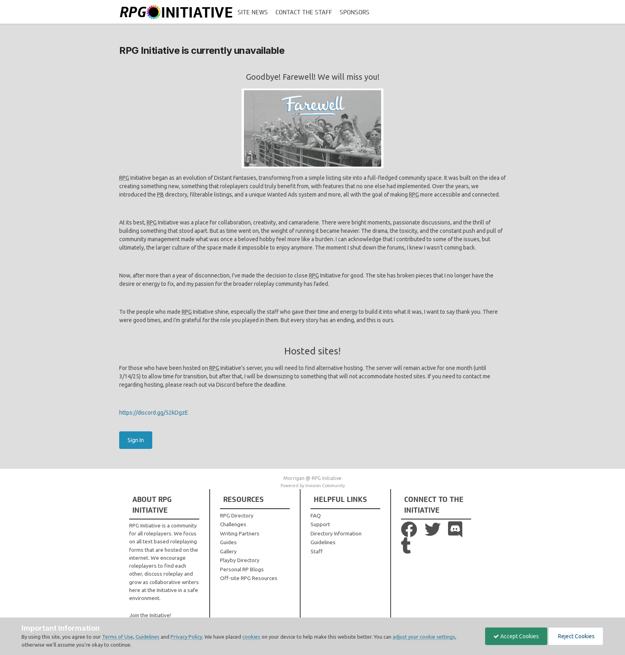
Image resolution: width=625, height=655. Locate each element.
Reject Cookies (576, 636)
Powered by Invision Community (313, 485)
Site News (253, 12)
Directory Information (336, 533)
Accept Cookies (516, 636)
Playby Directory (239, 560)
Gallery (228, 551)
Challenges (233, 524)
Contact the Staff (303, 12)
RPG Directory (237, 515)
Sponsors (354, 12)
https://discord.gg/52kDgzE (153, 412)
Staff (316, 551)
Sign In (136, 440)
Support (320, 524)
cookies (251, 636)
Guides (228, 542)
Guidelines (323, 542)
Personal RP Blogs (242, 569)
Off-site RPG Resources (248, 578)
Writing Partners (239, 533)
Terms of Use (117, 636)
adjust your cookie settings (424, 636)
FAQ (316, 515)
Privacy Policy (186, 636)
